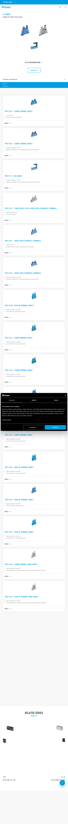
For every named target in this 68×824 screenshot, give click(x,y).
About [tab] (56, 400)
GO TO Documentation (34, 62)
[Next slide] (62, 693)
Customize (33, 427)
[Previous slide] (5, 693)
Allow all (55, 427)
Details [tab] (34, 400)
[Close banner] (65, 395)
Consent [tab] (12, 400)
